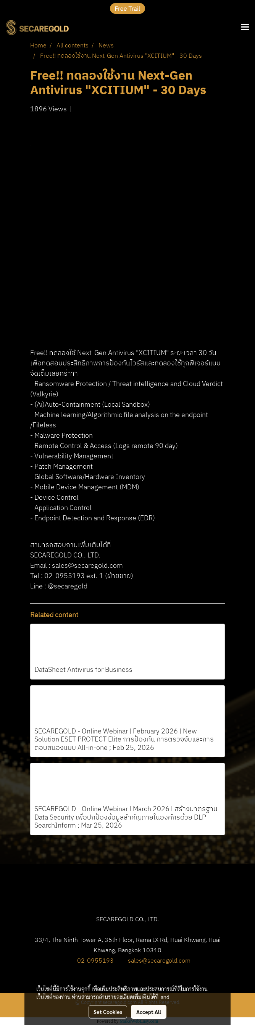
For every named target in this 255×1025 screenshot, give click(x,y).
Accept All (148, 1011)
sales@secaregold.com (159, 961)
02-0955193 (95, 961)
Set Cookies (108, 1011)
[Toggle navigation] (245, 27)
